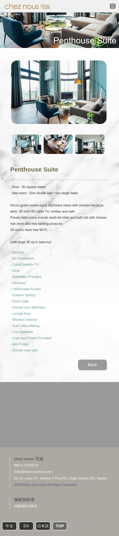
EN (26, 526)
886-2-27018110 (26, 465)
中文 (9, 526)
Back (92, 364)
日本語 (43, 526)
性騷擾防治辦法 (25, 506)
